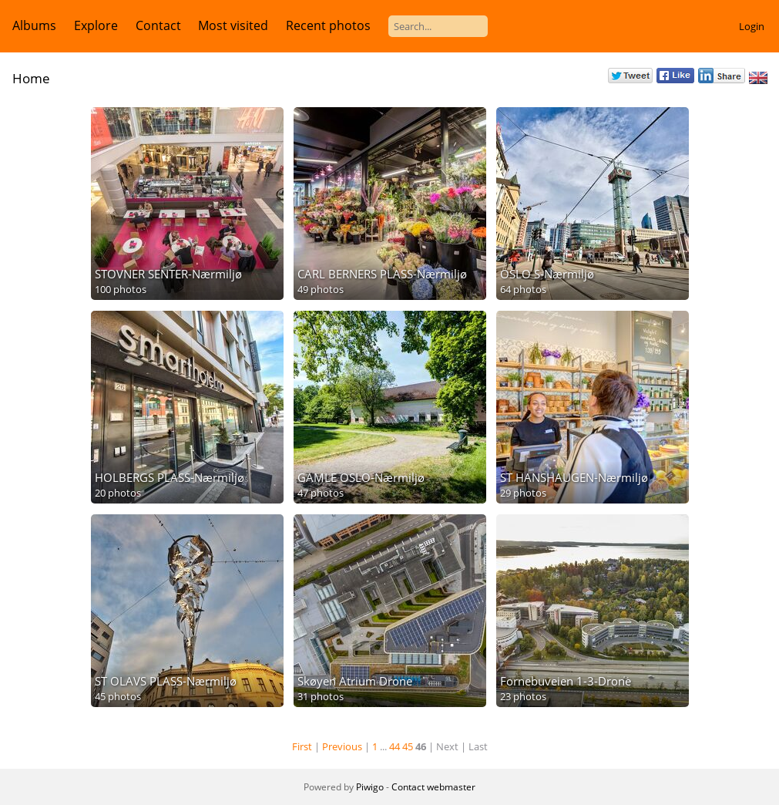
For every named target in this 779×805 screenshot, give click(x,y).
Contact (158, 25)
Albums (34, 25)
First (302, 746)
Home (31, 78)
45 (407, 746)
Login (751, 26)
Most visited (233, 25)
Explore (96, 25)
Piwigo (370, 786)
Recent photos (328, 25)
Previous (342, 746)
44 (394, 746)
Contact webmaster (433, 786)
